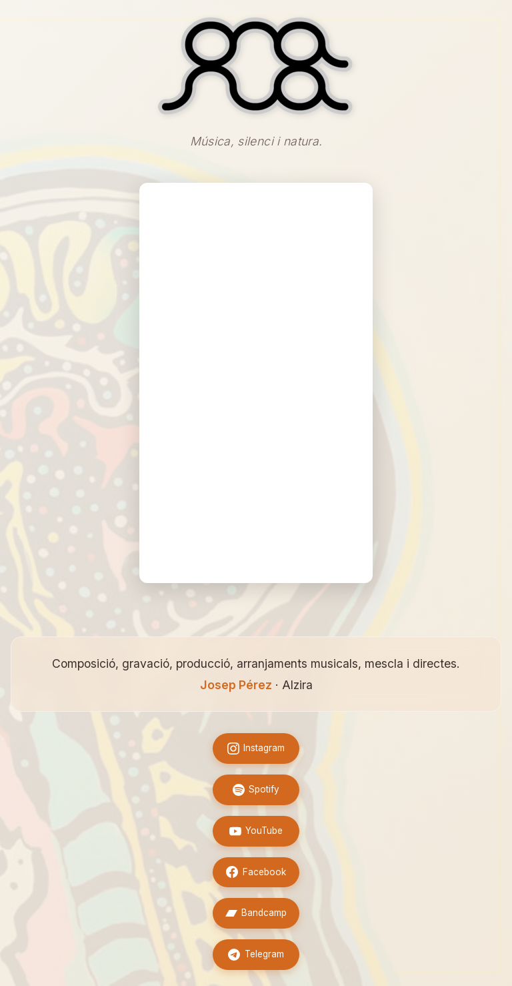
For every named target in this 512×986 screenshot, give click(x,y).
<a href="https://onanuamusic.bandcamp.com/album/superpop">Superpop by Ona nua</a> (256, 383)
